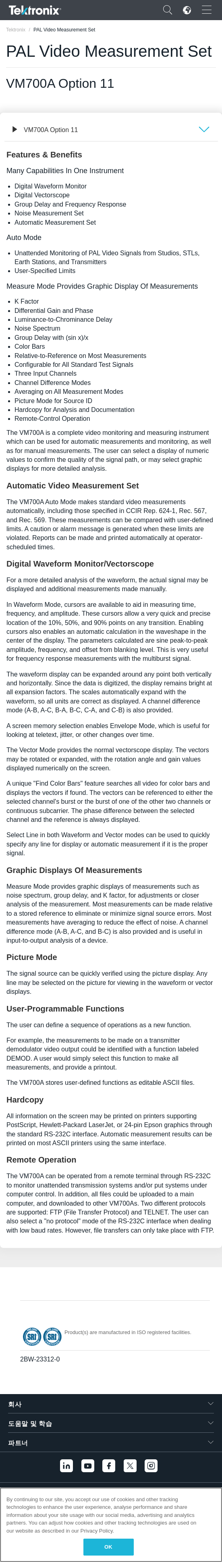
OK (108, 1547)
